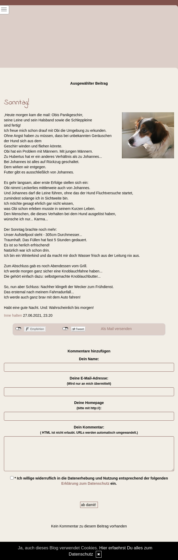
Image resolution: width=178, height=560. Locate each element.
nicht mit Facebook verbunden (18, 328)
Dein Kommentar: (89, 429)
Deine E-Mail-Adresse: (89, 380)
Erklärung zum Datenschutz (85, 483)
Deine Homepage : (89, 405)
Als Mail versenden (116, 329)
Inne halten (13, 315)
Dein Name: (89, 359)
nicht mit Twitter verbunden (65, 328)
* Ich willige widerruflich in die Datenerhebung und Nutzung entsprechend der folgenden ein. (89, 481)
